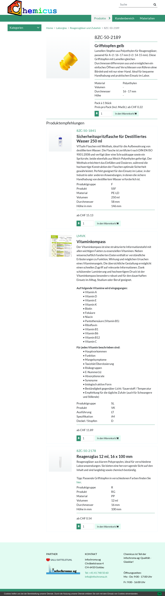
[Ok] (159, 594)
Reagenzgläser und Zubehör (85, 27)
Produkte (100, 18)
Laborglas (61, 27)
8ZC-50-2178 (86, 451)
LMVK (81, 236)
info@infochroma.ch (96, 576)
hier (79, 482)
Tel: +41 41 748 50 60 (96, 572)
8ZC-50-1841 (86, 130)
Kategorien (24, 28)
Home (49, 27)
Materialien (147, 18)
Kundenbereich (124, 18)
